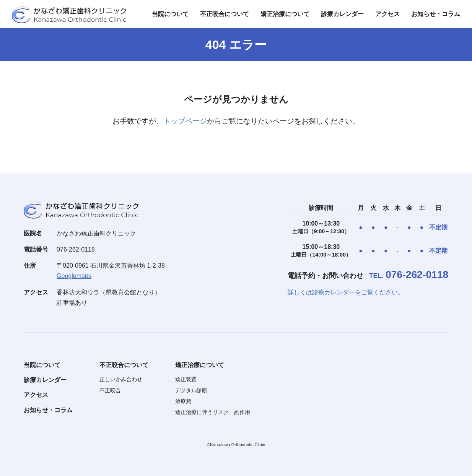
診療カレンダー (342, 14)
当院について (170, 14)
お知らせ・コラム (435, 14)
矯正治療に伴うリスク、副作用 (212, 412)
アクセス (387, 14)
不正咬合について (224, 14)
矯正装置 (186, 379)
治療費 (183, 401)
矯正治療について (284, 14)
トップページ (185, 121)
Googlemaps (74, 276)
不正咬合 (110, 390)
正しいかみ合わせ (120, 379)
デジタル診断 (191, 390)
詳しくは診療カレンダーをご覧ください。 (346, 292)
